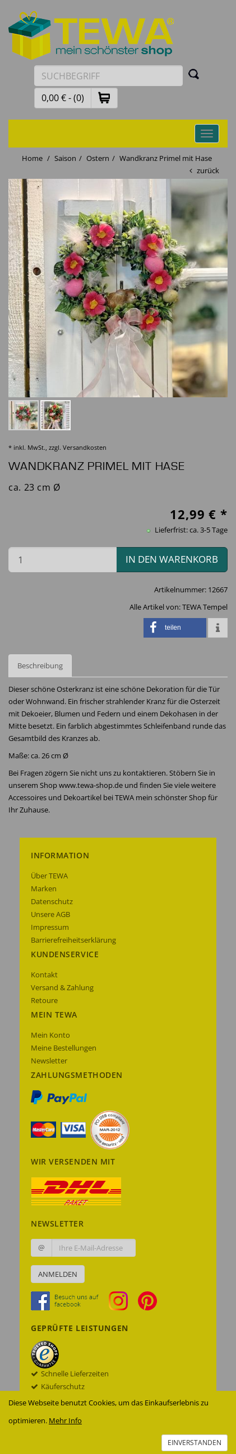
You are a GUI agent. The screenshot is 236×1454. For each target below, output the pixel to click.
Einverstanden (194, 1442)
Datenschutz (52, 901)
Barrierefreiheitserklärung (73, 940)
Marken (44, 888)
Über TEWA (49, 876)
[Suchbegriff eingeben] (108, 75)
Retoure (44, 1000)
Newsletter (49, 1061)
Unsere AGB (50, 914)
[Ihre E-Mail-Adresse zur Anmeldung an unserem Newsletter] (94, 1248)
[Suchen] (194, 73)
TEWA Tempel (205, 607)
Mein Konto (50, 1035)
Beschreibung (40, 666)
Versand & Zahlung (62, 987)
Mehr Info (65, 1420)
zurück (208, 170)
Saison (65, 158)
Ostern (97, 158)
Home (32, 158)
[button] (104, 97)
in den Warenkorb (172, 559)
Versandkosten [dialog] (85, 447)
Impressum (50, 927)
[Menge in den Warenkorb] (62, 559)
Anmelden (57, 1274)
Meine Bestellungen (63, 1048)
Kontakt (44, 975)
